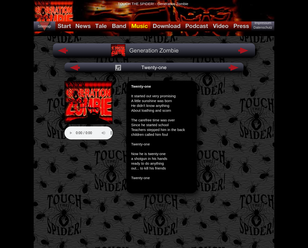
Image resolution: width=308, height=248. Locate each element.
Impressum (263, 23)
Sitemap (44, 26)
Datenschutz (263, 27)
